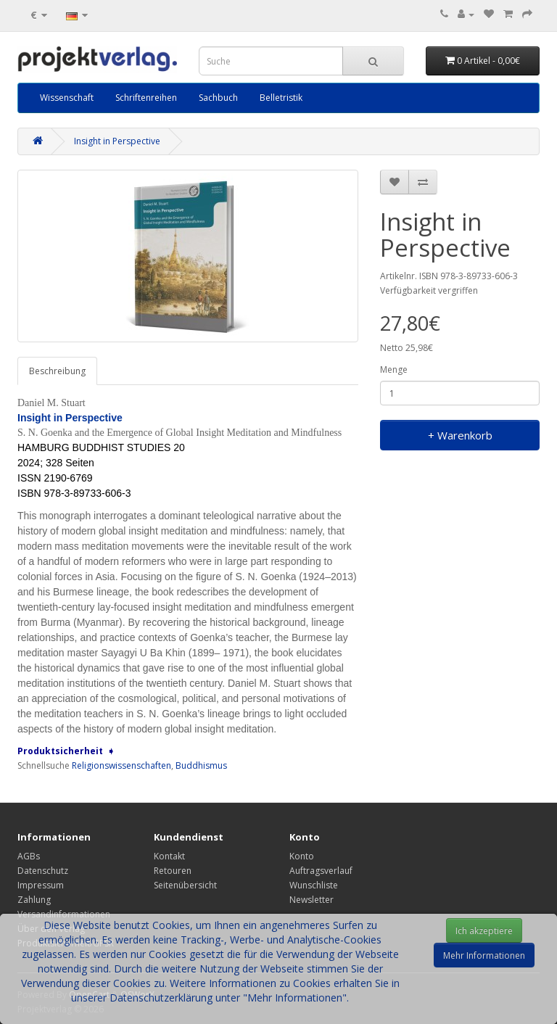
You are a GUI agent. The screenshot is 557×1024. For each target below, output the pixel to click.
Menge (394, 369)
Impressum (40, 885)
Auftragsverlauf (320, 870)
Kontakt (169, 856)
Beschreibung (57, 371)
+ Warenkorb (460, 435)
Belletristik (281, 97)
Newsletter (311, 899)
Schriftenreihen (146, 97)
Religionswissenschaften (121, 765)
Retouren (172, 870)
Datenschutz (42, 870)
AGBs (28, 856)
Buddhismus (201, 765)
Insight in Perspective (117, 141)
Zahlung (34, 899)
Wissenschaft (67, 97)
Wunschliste (313, 885)
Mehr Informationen (484, 955)
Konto (301, 856)
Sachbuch (218, 97)
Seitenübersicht (185, 885)
